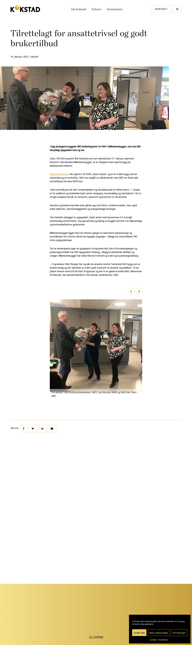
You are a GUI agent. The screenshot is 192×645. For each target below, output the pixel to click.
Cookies (153, 639)
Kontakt (161, 9)
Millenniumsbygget (59, 174)
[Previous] (131, 291)
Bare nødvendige (159, 632)
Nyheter (96, 9)
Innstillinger (179, 632)
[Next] (139, 291)
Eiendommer (115, 9)
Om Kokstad (78, 9)
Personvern (163, 639)
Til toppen (96, 637)
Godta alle (139, 632)
